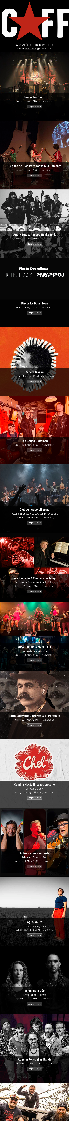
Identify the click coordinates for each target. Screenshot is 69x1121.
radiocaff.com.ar (30, 49)
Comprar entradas (34, 107)
